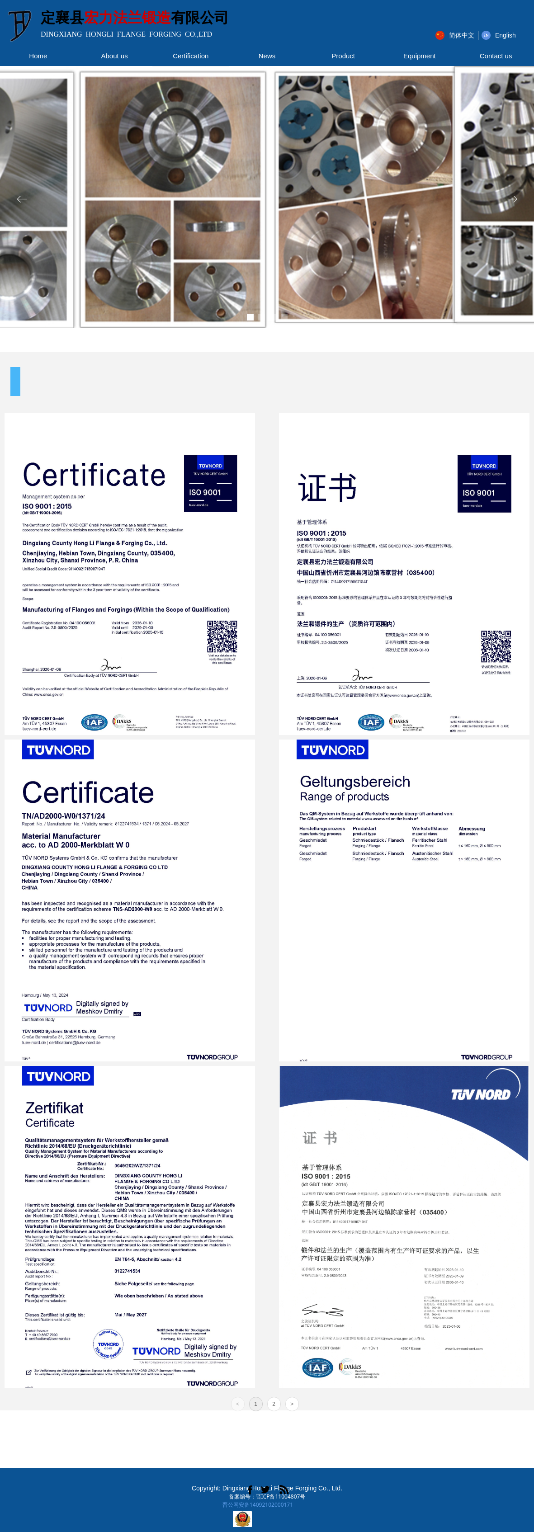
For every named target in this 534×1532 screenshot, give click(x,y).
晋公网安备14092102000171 (257, 1504)
